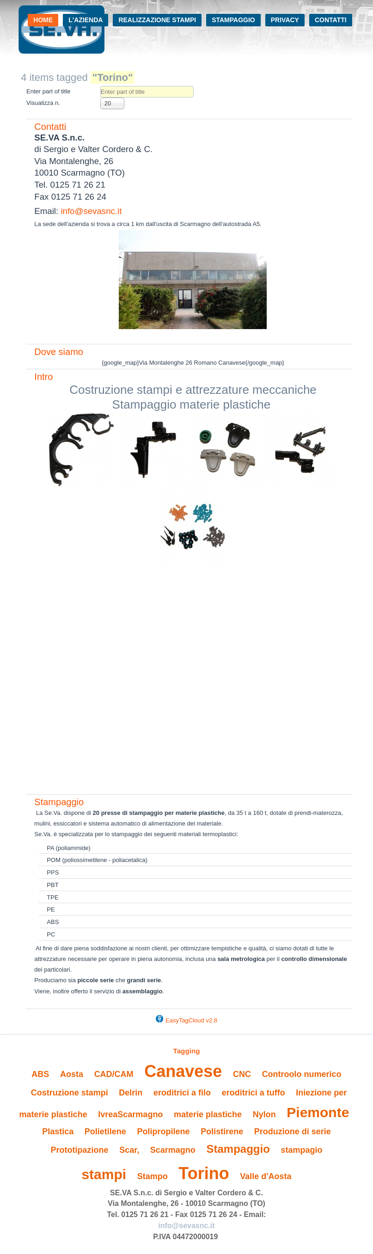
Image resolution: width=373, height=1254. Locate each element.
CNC (242, 1074)
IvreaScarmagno (130, 1114)
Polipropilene (163, 1131)
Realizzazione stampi (157, 20)
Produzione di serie (292, 1131)
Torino (203, 1173)
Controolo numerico (302, 1074)
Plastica (57, 1131)
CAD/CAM (114, 1074)
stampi (103, 1174)
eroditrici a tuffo (253, 1092)
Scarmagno (173, 1150)
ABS (40, 1074)
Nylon (264, 1114)
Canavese (183, 1071)
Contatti (331, 20)
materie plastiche (208, 1114)
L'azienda (85, 20)
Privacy (285, 20)
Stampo (152, 1176)
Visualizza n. (43, 102)
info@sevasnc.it (91, 211)
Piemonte (318, 1112)
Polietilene (105, 1131)
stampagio (301, 1150)
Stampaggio (233, 20)
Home (43, 20)
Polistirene (222, 1131)
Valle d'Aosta (265, 1176)
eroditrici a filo (182, 1092)
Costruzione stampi (69, 1092)
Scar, (129, 1150)
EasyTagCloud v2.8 (191, 1020)
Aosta (71, 1074)
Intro (43, 377)
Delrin (130, 1092)
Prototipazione (80, 1150)
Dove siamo (58, 352)
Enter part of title (49, 91)
